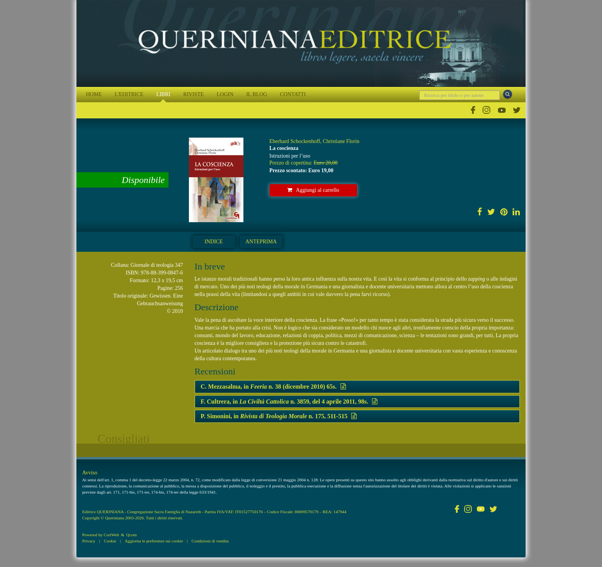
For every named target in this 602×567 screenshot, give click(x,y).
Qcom (131, 534)
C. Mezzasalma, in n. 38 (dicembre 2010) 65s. (273, 386)
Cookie (110, 541)
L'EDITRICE (129, 94)
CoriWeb (111, 534)
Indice (214, 241)
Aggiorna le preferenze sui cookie (154, 541)
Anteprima (261, 241)
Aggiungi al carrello (313, 190)
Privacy (88, 541)
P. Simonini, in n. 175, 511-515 (279, 416)
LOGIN (225, 94)
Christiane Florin (341, 141)
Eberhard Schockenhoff (295, 141)
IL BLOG (256, 94)
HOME (94, 94)
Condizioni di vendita (210, 541)
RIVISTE (193, 94)
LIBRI (163, 94)
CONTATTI (293, 94)
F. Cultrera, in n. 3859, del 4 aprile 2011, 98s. (289, 401)
